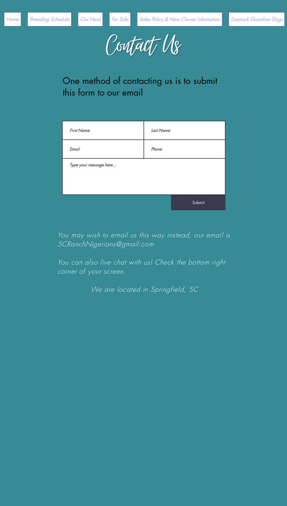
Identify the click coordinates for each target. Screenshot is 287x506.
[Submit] (198, 202)
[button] (90, 19)
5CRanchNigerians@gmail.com (105, 243)
